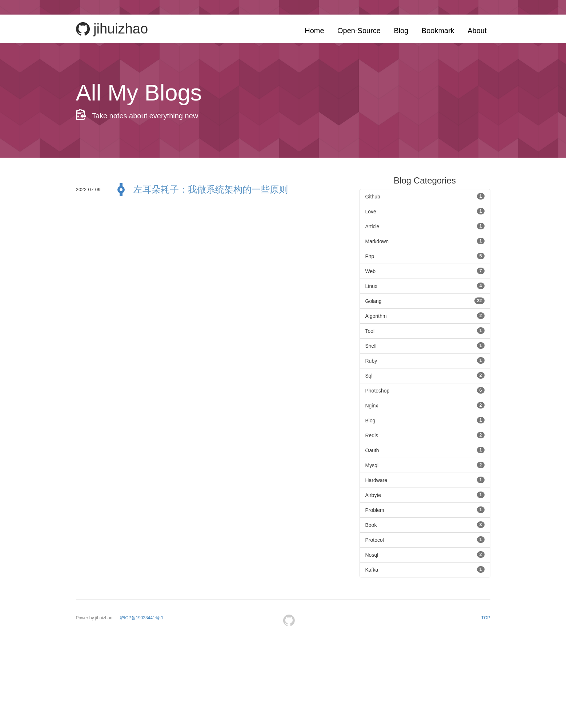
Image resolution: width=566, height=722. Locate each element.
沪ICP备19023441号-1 (141, 617)
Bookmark (438, 31)
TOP (485, 617)
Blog (401, 31)
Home (314, 31)
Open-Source (359, 31)
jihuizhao (112, 29)
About (476, 31)
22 (479, 300)
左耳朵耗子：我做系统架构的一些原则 (210, 189)
